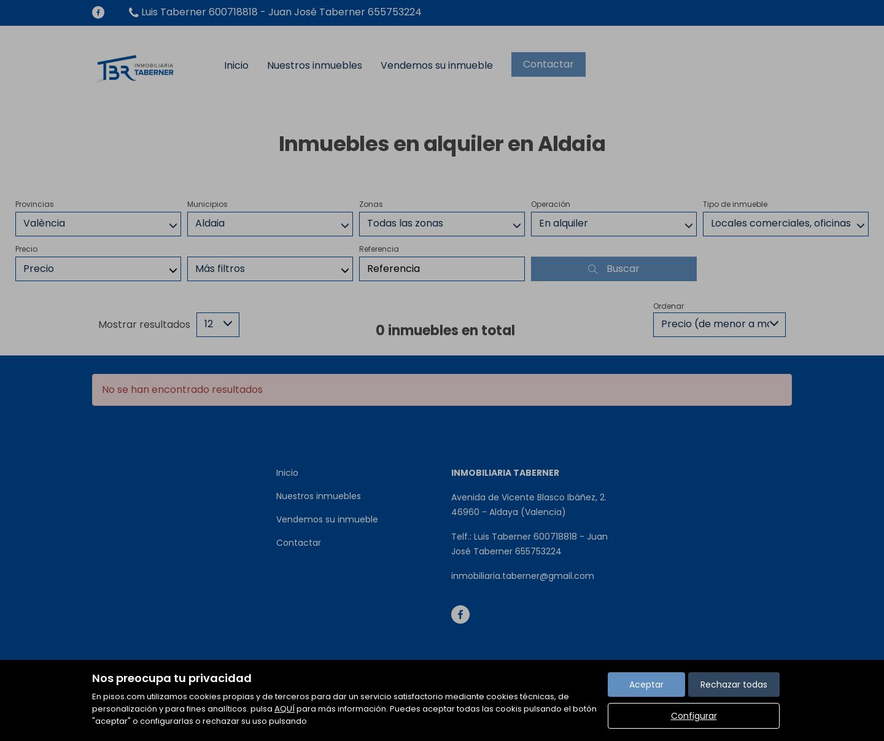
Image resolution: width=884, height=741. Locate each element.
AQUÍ (284, 709)
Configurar (694, 716)
